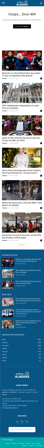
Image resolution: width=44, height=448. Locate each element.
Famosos (5, 167)
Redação (4, 78)
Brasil (4, 102)
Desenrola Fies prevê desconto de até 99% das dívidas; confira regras (21, 236)
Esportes (5, 69)
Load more (22, 245)
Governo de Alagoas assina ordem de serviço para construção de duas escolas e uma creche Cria (28, 312)
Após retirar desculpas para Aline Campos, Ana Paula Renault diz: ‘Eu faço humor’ (21, 171)
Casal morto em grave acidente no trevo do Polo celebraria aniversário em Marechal (28, 323)
